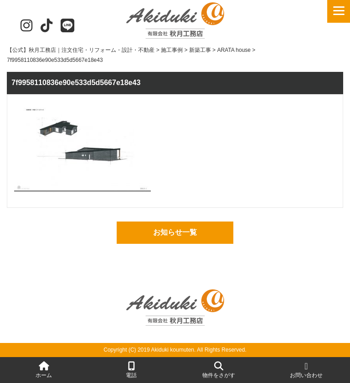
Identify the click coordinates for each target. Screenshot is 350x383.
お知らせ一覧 (175, 232)
